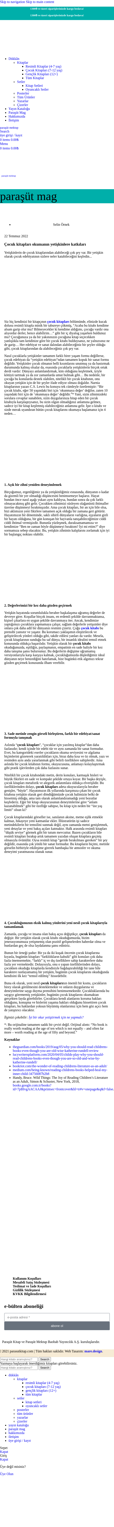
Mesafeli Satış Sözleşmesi (31, 1282)
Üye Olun (6, 1474)
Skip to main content (40, 2)
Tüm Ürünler (26, 97)
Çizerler (22, 105)
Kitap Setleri (34, 85)
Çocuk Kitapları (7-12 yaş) (44, 70)
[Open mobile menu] (4, 144)
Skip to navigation (13, 2)
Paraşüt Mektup (9, 127)
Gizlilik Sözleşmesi (26, 1290)
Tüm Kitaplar (35, 78)
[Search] (4, 131)
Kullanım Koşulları (27, 1278)
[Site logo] (28, 51)
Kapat (4, 1451)
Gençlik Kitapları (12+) (42, 74)
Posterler (23, 93)
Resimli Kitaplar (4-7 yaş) (43, 66)
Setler (21, 82)
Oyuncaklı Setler (37, 89)
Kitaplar (22, 62)
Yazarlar (22, 101)
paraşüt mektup (8, 175)
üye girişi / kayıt (20, 1440)
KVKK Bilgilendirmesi (29, 1294)
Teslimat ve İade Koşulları (32, 1286)
